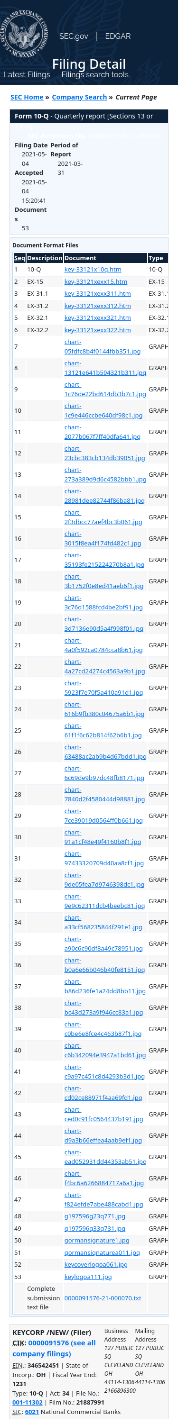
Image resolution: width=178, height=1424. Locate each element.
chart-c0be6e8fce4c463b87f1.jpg (103, 1029)
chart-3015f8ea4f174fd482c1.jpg (103, 538)
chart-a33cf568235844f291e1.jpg (103, 922)
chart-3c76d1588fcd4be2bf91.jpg (104, 602)
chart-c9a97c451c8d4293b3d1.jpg (105, 1071)
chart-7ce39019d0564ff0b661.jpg (104, 816)
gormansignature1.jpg (97, 1240)
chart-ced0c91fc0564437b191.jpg (104, 1114)
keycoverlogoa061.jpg (96, 1264)
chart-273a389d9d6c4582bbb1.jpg (106, 474)
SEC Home (27, 96)
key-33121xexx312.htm (98, 305)
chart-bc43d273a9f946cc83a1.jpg (104, 1007)
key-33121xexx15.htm (96, 281)
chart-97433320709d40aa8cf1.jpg (104, 858)
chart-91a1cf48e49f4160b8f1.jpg (103, 837)
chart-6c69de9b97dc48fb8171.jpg (104, 773)
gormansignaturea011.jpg (102, 1252)
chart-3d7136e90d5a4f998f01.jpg (104, 624)
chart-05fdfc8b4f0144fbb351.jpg (103, 346)
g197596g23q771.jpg (95, 1216)
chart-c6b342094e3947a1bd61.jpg (105, 1050)
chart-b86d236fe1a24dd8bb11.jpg (105, 986)
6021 (32, 1411)
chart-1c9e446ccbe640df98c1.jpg (104, 410)
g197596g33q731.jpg (95, 1228)
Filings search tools (95, 74)
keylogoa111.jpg (88, 1276)
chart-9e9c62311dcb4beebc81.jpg (105, 901)
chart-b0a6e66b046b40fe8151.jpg (105, 965)
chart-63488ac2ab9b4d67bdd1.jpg (106, 752)
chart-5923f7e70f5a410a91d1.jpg (104, 688)
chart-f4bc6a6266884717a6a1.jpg (104, 1178)
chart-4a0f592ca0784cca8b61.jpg (104, 645)
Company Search (79, 96)
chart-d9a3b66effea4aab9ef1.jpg (103, 1135)
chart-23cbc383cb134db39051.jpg (105, 453)
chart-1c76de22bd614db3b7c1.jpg (105, 389)
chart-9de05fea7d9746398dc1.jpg (105, 880)
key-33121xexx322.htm (98, 330)
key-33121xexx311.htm (98, 293)
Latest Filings (27, 74)
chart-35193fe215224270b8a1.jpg (105, 560)
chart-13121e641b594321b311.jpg (106, 368)
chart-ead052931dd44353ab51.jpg (106, 1157)
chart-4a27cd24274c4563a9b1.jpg (105, 666)
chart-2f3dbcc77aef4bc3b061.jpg (103, 517)
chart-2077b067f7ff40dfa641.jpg (103, 432)
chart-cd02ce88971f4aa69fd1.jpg (103, 1093)
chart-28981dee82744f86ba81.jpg (105, 496)
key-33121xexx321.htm (98, 317)
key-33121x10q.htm (93, 269)
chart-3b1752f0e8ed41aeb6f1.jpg (104, 581)
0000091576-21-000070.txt (103, 1298)
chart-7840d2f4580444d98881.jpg (105, 794)
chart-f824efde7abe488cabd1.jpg (104, 1199)
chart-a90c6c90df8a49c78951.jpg (104, 943)
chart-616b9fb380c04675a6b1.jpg (105, 709)
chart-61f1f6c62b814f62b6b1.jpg (103, 730)
